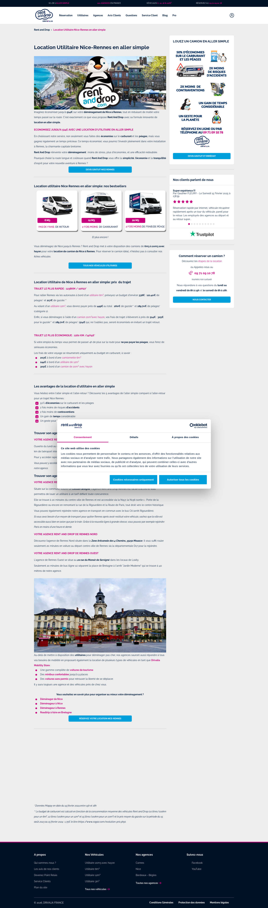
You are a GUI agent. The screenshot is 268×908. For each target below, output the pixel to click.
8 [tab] (208, 224)
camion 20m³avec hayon (91, 317)
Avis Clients (114, 15)
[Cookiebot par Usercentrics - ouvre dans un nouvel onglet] (192, 426)
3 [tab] (194, 224)
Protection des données (191, 902)
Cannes (140, 862)
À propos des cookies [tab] (185, 437)
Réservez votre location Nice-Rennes (100, 718)
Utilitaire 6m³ (92, 869)
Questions (132, 15)
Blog (165, 15)
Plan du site (40, 887)
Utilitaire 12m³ (92, 875)
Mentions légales (219, 902)
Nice (138, 869)
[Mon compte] (232, 15)
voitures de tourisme (81, 670)
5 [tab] (200, 224)
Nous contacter (202, 299)
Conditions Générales (161, 902)
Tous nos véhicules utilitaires (100, 265)
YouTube (196, 869)
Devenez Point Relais (45, 875)
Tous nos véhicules (95, 889)
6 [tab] (203, 224)
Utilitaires (83, 15)
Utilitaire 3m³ (92, 881)
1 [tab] (189, 224)
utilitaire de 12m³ (69, 362)
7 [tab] (205, 224)
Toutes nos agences (147, 883)
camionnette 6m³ (71, 357)
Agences (98, 15)
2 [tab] (192, 224)
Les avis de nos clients (46, 869)
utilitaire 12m (58, 306)
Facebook (197, 862)
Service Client (150, 15)
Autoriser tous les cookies (183, 479)
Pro (174, 15)
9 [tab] (211, 224)
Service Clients (42, 881)
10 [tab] (214, 224)
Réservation (66, 15)
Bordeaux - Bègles (146, 875)
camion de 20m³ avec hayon (76, 366)
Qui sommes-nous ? (45, 862)
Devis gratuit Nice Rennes (100, 169)
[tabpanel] (202, 205)
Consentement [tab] (83, 437)
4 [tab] (197, 224)
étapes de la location (210, 261)
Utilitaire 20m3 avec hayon (100, 862)
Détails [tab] (134, 437)
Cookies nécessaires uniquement (133, 479)
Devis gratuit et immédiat (202, 156)
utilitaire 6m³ (97, 295)
